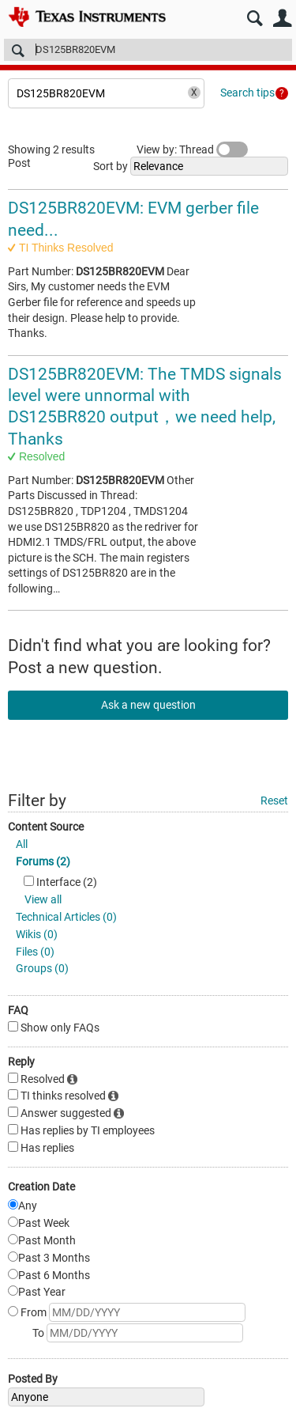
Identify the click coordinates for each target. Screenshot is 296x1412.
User (282, 18)
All (22, 844)
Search (254, 18)
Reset (274, 800)
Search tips (247, 92)
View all (43, 899)
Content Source (46, 826)
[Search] (148, 50)
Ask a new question (148, 704)
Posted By (33, 1378)
